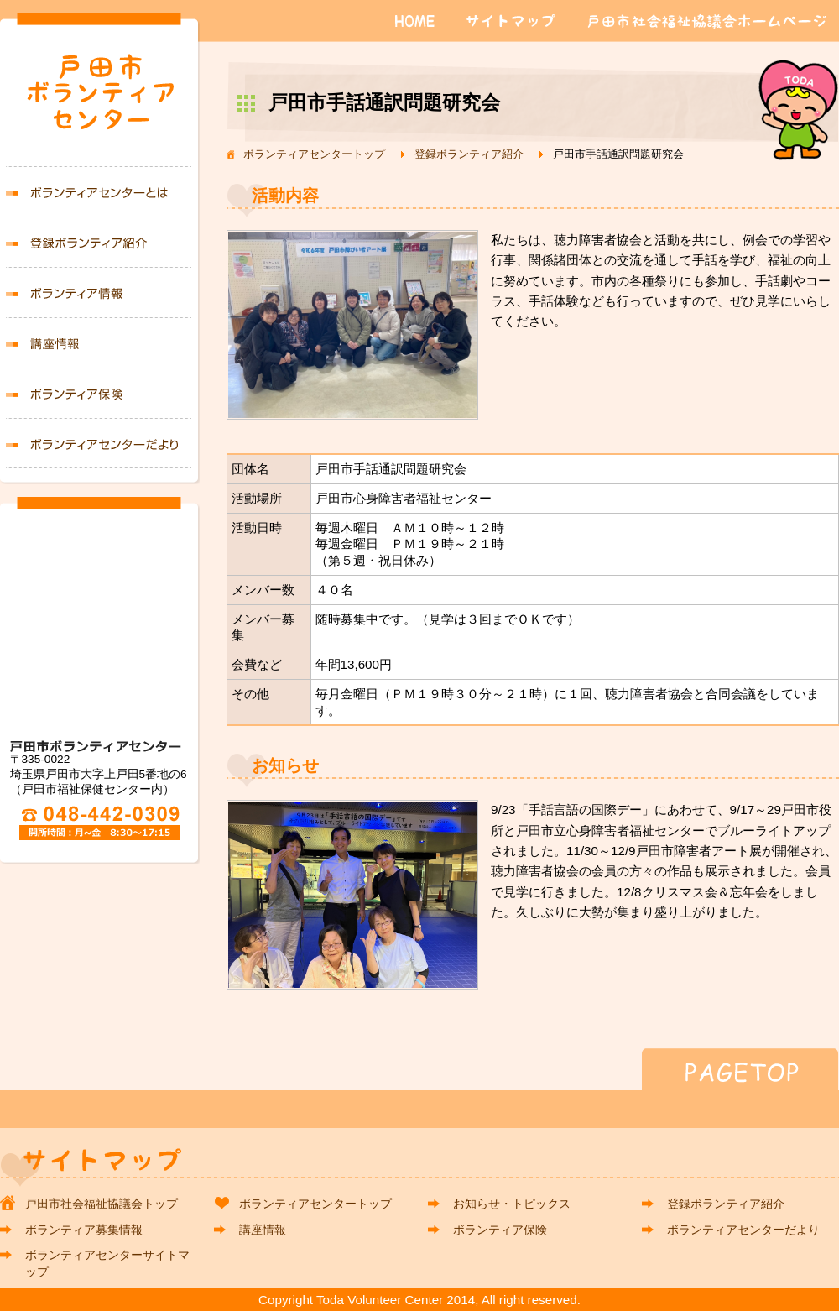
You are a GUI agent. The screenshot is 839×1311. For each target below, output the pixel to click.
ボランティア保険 (100, 393)
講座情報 (100, 342)
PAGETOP (419, 1069)
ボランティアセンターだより (100, 443)
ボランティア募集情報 (100, 292)
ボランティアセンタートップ (314, 154)
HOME (415, 21)
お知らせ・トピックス (512, 1203)
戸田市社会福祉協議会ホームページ (707, 21)
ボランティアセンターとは (100, 191)
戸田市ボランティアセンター (100, 97)
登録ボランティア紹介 (469, 154)
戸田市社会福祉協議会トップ (101, 1203)
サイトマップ (514, 21)
